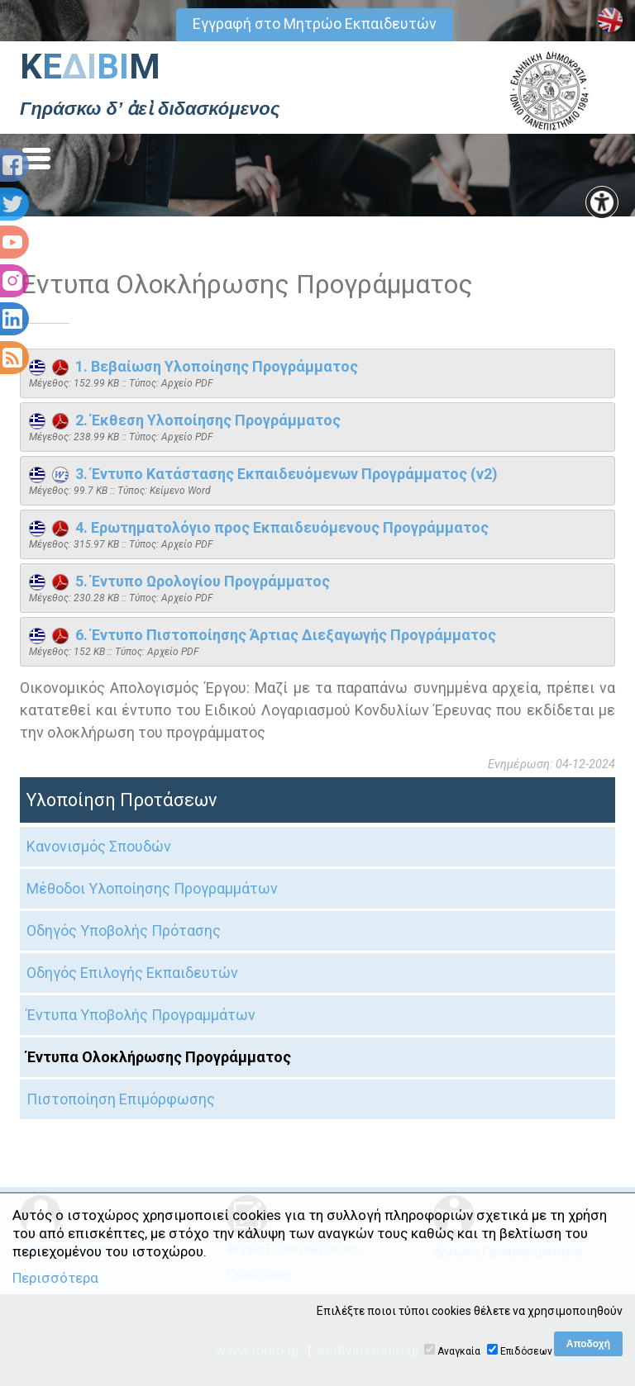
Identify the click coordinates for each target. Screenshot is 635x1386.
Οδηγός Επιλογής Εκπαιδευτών (132, 972)
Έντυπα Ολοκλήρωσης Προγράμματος (158, 1057)
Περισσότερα (55, 1278)
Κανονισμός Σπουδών (98, 846)
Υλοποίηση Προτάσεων (121, 800)
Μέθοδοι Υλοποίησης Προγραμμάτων (152, 888)
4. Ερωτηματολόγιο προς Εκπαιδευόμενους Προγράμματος (259, 527)
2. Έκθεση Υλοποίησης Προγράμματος (185, 420)
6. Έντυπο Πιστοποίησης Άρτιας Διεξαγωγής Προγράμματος (262, 634)
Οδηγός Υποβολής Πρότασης (123, 930)
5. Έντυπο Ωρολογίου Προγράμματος (179, 581)
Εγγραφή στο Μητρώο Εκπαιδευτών (315, 23)
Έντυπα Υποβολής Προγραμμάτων (140, 1014)
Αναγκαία (458, 1351)
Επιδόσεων (526, 1351)
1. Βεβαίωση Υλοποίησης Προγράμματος (193, 366)
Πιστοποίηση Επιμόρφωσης (120, 1099)
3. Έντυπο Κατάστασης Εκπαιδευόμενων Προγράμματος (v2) (263, 473)
